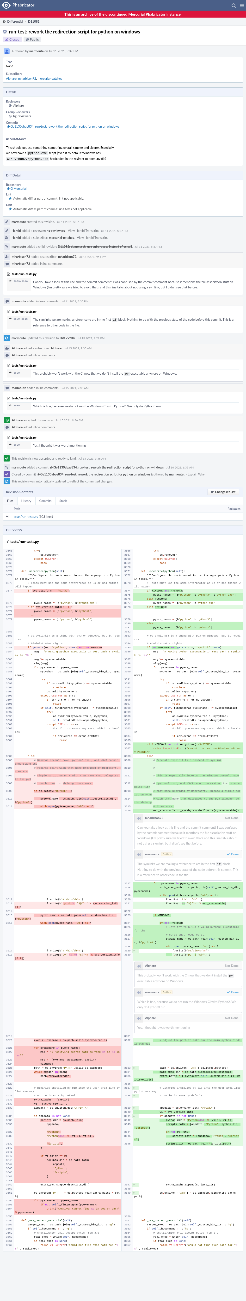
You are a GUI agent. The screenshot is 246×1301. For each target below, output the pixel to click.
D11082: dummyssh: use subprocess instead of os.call (95, 245)
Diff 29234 (67, 336)
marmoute (36, 51)
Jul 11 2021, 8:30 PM (74, 300)
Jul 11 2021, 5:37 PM (70, 221)
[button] (242, 5)
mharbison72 (27, 78)
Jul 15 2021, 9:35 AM (75, 386)
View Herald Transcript (83, 230)
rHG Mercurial (16, 187)
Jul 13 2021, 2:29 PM (91, 336)
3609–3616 (18, 280)
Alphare (11, 78)
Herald (16, 230)
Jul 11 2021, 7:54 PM (92, 256)
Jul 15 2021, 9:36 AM (69, 418)
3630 (14, 371)
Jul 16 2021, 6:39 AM (180, 465)
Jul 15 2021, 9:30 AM (78, 347)
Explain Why (196, 472)
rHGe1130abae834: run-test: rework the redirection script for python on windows (63, 126)
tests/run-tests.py (26, 515)
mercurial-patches (50, 78)
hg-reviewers (22, 116)
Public (34, 39)
